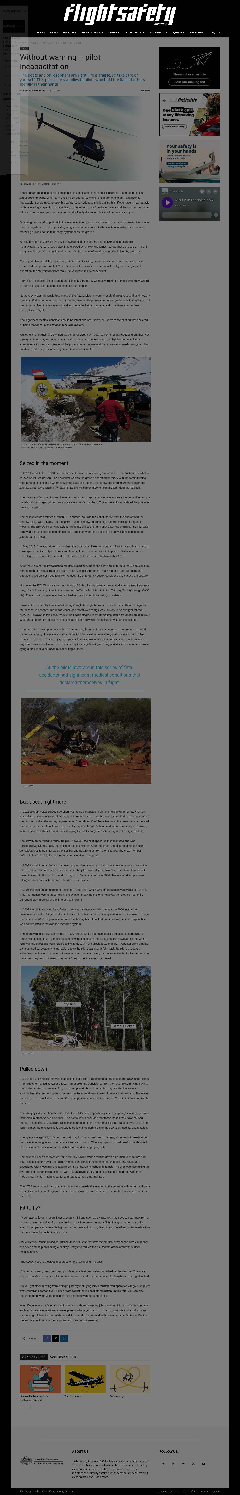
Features (69, 32)
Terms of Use (190, 1491)
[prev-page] (22, 1407)
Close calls (134, 32)
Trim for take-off (73, 1396)
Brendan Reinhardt (34, 90)
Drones (113, 32)
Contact (216, 1491)
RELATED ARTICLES (34, 1357)
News (54, 32)
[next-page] (28, 1407)
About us (162, 1491)
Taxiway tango (117, 1396)
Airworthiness (92, 32)
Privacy (204, 1491)
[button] (214, 33)
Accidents (159, 32)
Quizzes (178, 32)
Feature (34, 42)
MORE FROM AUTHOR (63, 1357)
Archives (174, 1491)
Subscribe (196, 32)
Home (41, 32)
